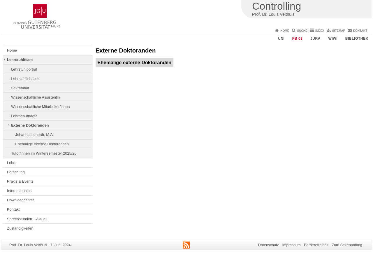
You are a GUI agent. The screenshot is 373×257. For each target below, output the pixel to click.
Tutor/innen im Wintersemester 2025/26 (43, 153)
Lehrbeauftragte (24, 116)
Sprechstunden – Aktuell (27, 219)
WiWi (332, 38)
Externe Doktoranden (30, 125)
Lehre (12, 162)
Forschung (15, 172)
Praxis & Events (20, 181)
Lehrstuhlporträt (24, 69)
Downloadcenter (20, 200)
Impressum (291, 245)
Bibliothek (356, 38)
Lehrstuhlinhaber (25, 78)
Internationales (19, 190)
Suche (302, 30)
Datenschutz (268, 245)
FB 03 (297, 38)
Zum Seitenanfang (347, 245)
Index (319, 30)
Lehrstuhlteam (20, 59)
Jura (315, 38)
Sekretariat (20, 88)
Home (284, 30)
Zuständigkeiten (20, 228)
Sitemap (338, 30)
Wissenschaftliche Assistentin (35, 97)
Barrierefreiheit (316, 245)
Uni (281, 38)
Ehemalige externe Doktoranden (42, 144)
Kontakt (360, 30)
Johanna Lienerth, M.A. (34, 134)
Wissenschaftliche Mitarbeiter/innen (40, 106)
